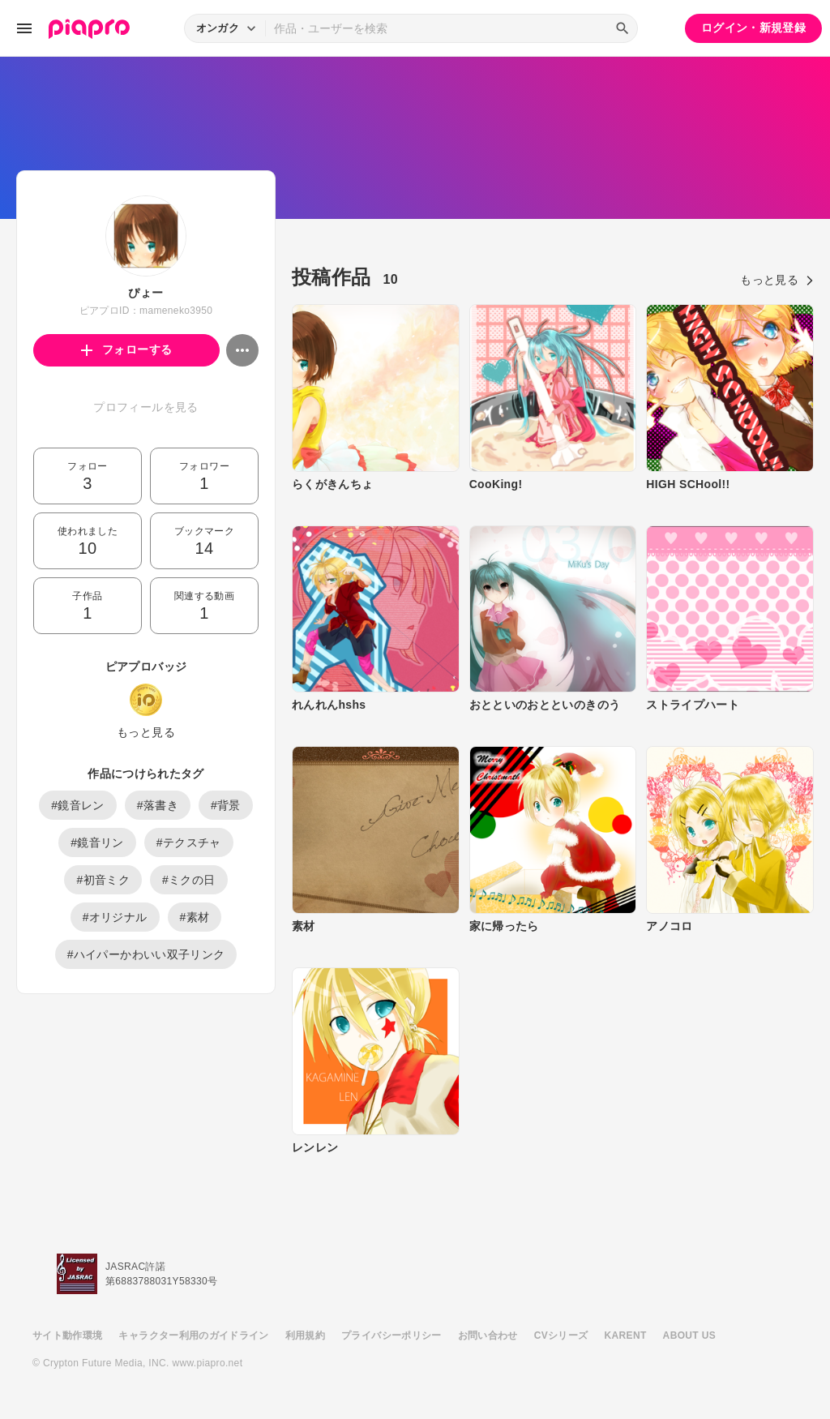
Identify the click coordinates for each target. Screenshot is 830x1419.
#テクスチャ (188, 842)
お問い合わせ (488, 1335)
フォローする (127, 349)
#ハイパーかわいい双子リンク (146, 954)
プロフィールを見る (145, 407)
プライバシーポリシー (391, 1335)
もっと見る (146, 732)
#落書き (157, 805)
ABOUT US (689, 1335)
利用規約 (305, 1335)
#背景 (226, 805)
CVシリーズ (561, 1335)
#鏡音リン (97, 842)
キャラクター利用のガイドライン (193, 1335)
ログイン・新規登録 (753, 27)
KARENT (626, 1335)
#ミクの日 (189, 879)
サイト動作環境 (67, 1335)
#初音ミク (103, 879)
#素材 (195, 917)
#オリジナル (115, 917)
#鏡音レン (78, 805)
